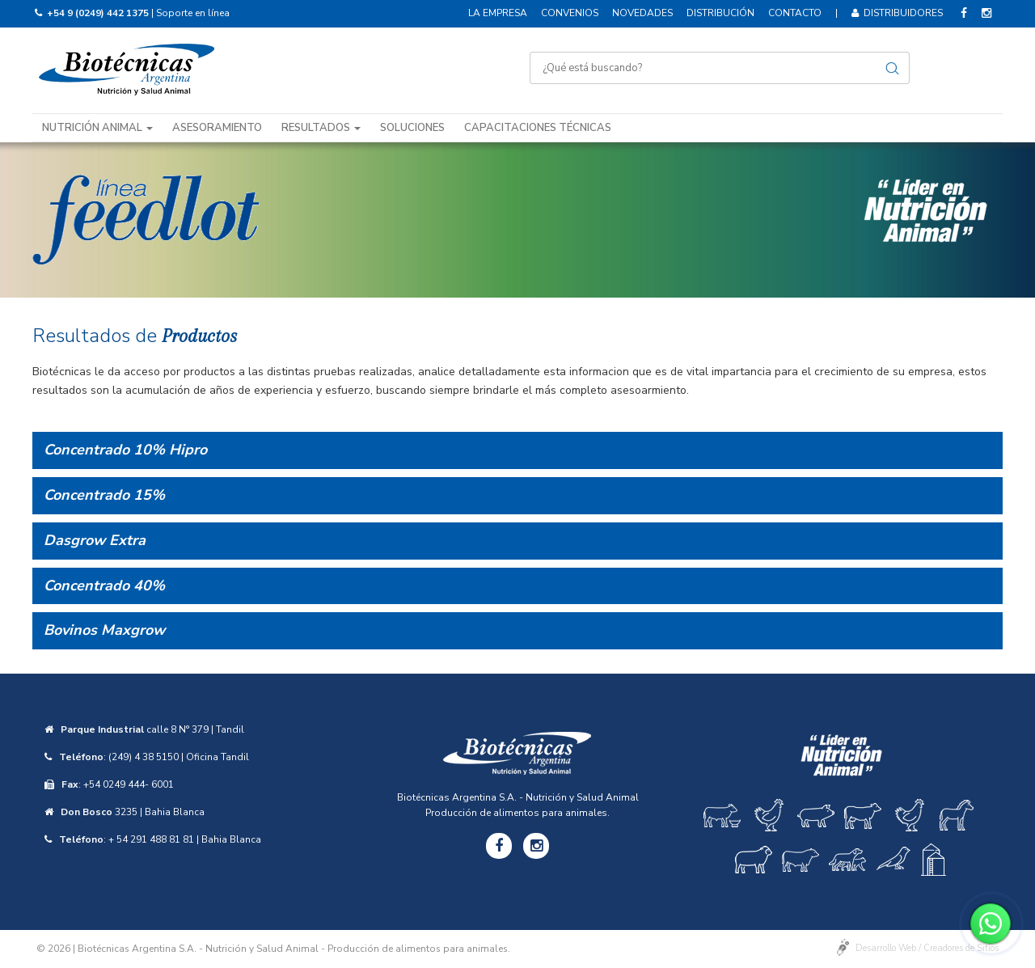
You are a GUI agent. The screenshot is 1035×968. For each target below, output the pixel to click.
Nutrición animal (97, 127)
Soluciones (412, 127)
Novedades (642, 12)
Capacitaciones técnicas (537, 127)
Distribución (720, 12)
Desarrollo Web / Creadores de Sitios (927, 948)
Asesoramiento (217, 127)
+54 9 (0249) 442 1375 (98, 12)
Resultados (321, 127)
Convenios (569, 12)
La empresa (497, 12)
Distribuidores (897, 12)
